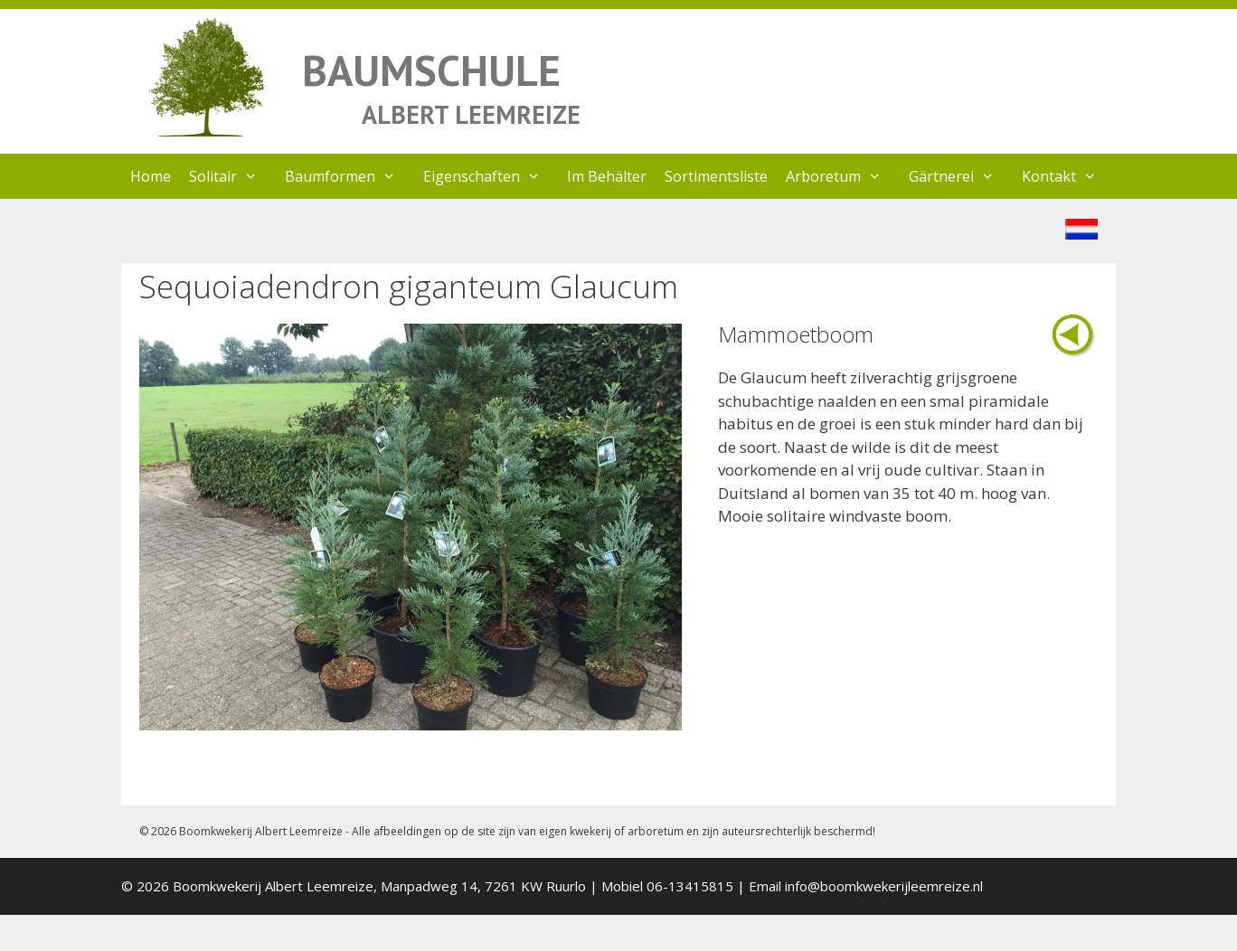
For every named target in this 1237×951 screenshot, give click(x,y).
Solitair (232, 176)
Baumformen (349, 176)
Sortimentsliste (716, 176)
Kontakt (1068, 176)
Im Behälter (607, 176)
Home (150, 176)
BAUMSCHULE (431, 70)
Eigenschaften (491, 176)
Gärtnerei (961, 176)
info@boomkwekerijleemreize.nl (884, 886)
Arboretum (843, 176)
